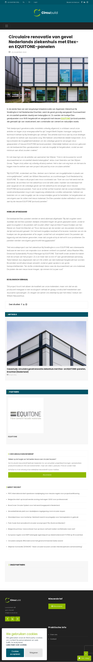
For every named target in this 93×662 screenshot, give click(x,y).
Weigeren (33, 653)
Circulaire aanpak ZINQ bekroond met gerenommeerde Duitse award (35, 541)
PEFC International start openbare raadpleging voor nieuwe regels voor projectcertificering (43, 493)
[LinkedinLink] (84, 2)
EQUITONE (65, 119)
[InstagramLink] (87, 2)
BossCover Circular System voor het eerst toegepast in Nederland (34, 505)
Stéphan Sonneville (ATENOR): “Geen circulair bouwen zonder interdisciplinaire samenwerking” (45, 547)
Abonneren (47, 475)
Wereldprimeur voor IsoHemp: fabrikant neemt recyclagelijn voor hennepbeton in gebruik (43, 517)
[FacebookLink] (81, 2)
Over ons (53, 635)
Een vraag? (84, 658)
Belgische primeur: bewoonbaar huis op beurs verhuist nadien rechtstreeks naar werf (41, 529)
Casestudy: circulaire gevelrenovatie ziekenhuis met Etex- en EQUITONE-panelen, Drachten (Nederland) (46, 370)
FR (29, 2)
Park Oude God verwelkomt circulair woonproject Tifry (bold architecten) (36, 523)
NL (24, 2)
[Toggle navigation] (6, 26)
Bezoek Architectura (73, 2)
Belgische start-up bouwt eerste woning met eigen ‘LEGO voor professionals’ (38, 499)
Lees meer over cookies (16, 645)
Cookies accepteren (15, 652)
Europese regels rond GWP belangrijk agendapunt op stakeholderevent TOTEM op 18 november (45, 535)
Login (35, 2)
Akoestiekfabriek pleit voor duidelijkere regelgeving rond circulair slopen (36, 511)
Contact (53, 639)
